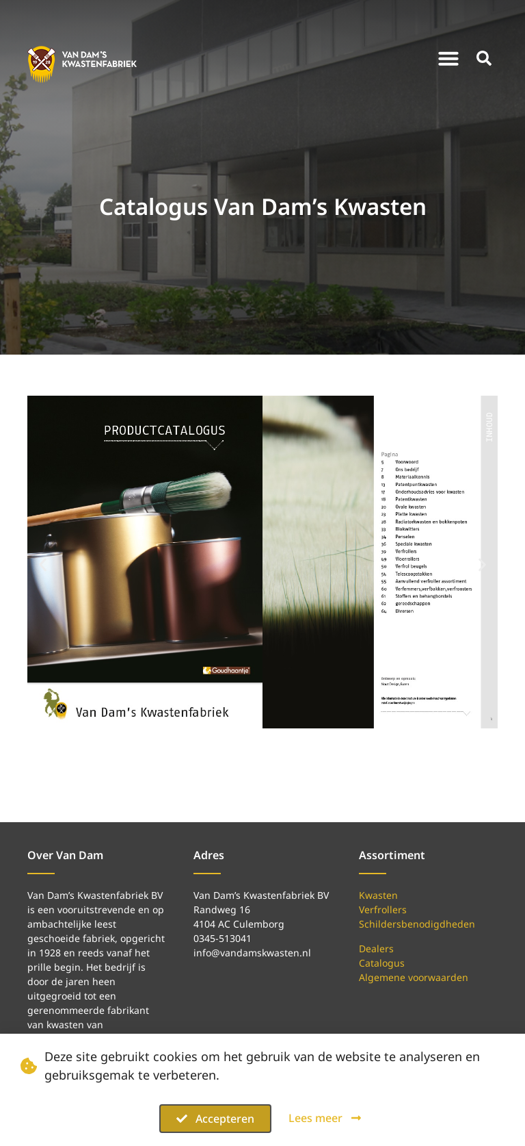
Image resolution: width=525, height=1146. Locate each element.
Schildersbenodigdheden (417, 923)
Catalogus (382, 962)
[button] (448, 58)
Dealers (376, 948)
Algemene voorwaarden (413, 977)
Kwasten (378, 895)
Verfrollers (383, 909)
